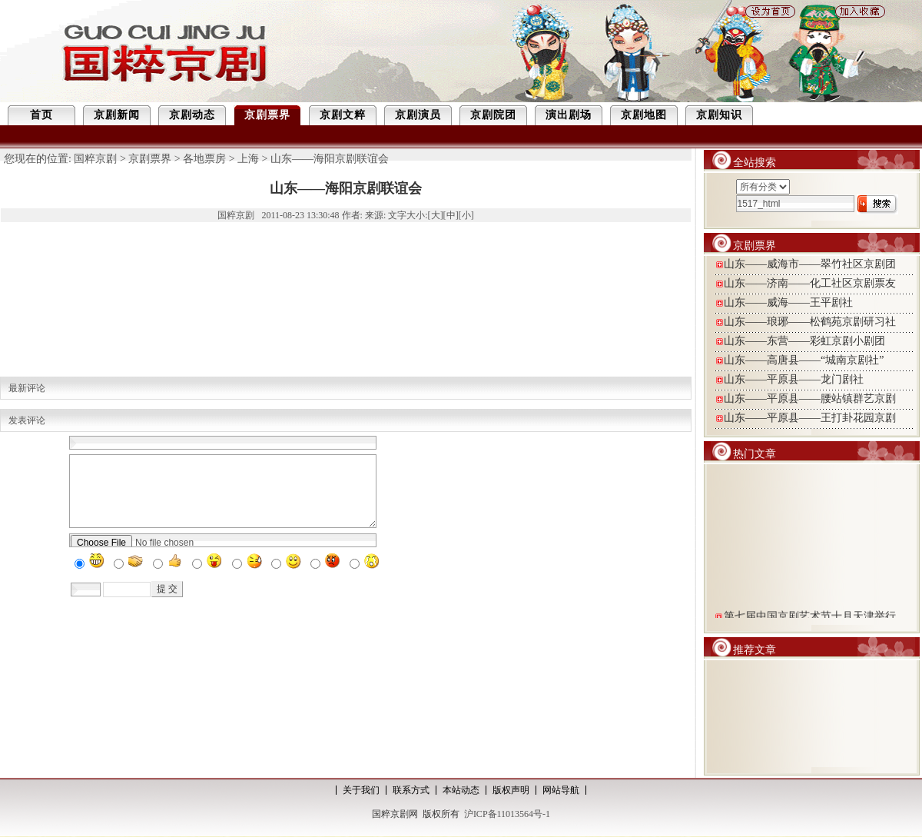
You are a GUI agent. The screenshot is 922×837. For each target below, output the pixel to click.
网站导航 (560, 790)
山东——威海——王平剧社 (788, 302)
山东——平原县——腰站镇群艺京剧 (810, 398)
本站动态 (461, 790)
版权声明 (511, 790)
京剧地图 (644, 115)
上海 (248, 158)
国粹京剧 (95, 158)
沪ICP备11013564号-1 (507, 814)
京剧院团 (493, 115)
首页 (41, 115)
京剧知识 (719, 115)
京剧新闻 (117, 115)
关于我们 (361, 790)
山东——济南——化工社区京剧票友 (810, 283)
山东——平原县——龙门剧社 (794, 379)
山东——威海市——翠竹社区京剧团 (810, 264)
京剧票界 (267, 115)
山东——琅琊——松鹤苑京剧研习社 (810, 321)
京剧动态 (192, 115)
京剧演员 (418, 115)
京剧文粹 (343, 115)
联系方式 (411, 790)
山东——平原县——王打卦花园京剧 (810, 417)
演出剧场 (569, 115)
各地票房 (204, 158)
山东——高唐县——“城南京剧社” (804, 360)
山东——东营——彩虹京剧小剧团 (804, 341)
